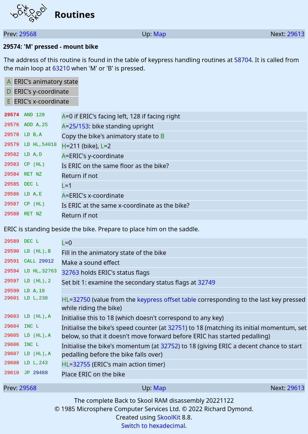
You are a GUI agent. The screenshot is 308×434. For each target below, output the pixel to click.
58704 (243, 60)
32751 (176, 329)
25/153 (79, 126)
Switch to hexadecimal (153, 427)
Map (159, 34)
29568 (28, 34)
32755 (81, 365)
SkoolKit (169, 418)
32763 (70, 272)
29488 (40, 374)
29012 (46, 261)
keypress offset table (166, 300)
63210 (61, 68)
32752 (169, 347)
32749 (206, 282)
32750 (81, 300)
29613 (296, 34)
